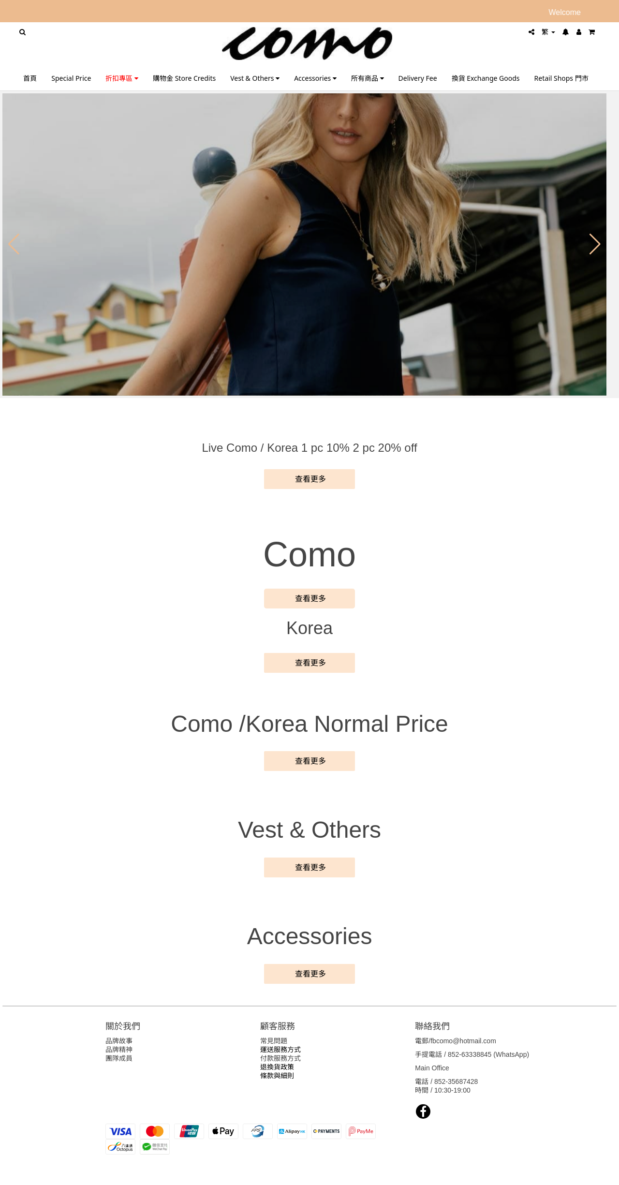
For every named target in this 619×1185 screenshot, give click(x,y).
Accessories (315, 78)
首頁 (30, 78)
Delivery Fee (417, 78)
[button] (13, 244)
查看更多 (309, 479)
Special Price (71, 78)
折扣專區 (121, 78)
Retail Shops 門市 (561, 78)
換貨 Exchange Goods (486, 78)
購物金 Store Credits (184, 78)
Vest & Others (255, 78)
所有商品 (367, 78)
